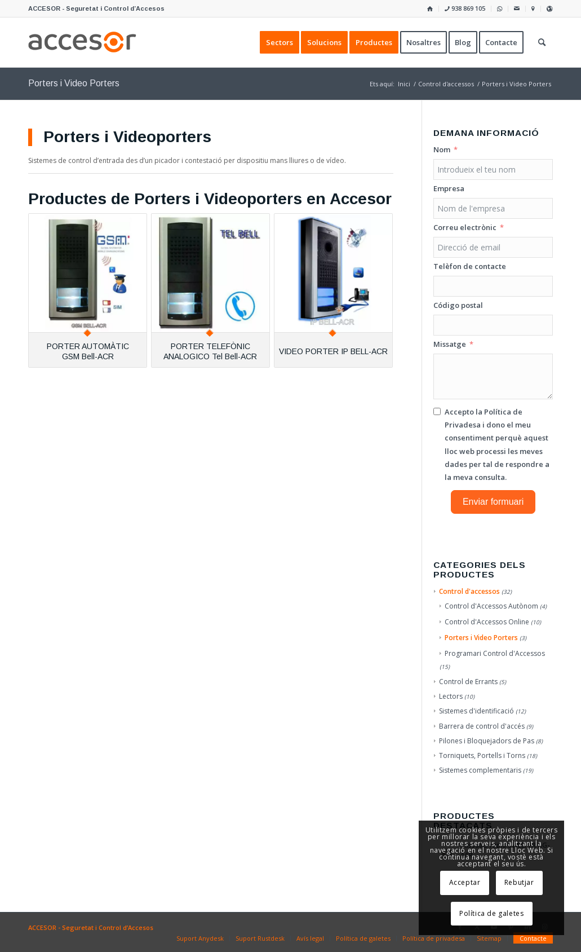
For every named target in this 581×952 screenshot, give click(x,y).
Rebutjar (519, 882)
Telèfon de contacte (469, 266)
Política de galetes (491, 913)
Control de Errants (468, 681)
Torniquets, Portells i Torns (482, 755)
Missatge (449, 344)
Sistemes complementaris (480, 770)
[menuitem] (430, 9)
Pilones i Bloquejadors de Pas (486, 741)
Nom (441, 149)
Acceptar (465, 882)
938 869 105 (465, 8)
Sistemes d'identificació (476, 711)
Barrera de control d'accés (482, 726)
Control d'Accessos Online (487, 622)
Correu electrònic (464, 227)
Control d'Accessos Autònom (491, 606)
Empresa (448, 188)
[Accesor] (82, 42)
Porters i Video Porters (481, 637)
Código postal (458, 305)
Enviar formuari (493, 501)
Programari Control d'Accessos (495, 653)
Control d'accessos (469, 591)
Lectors (451, 696)
